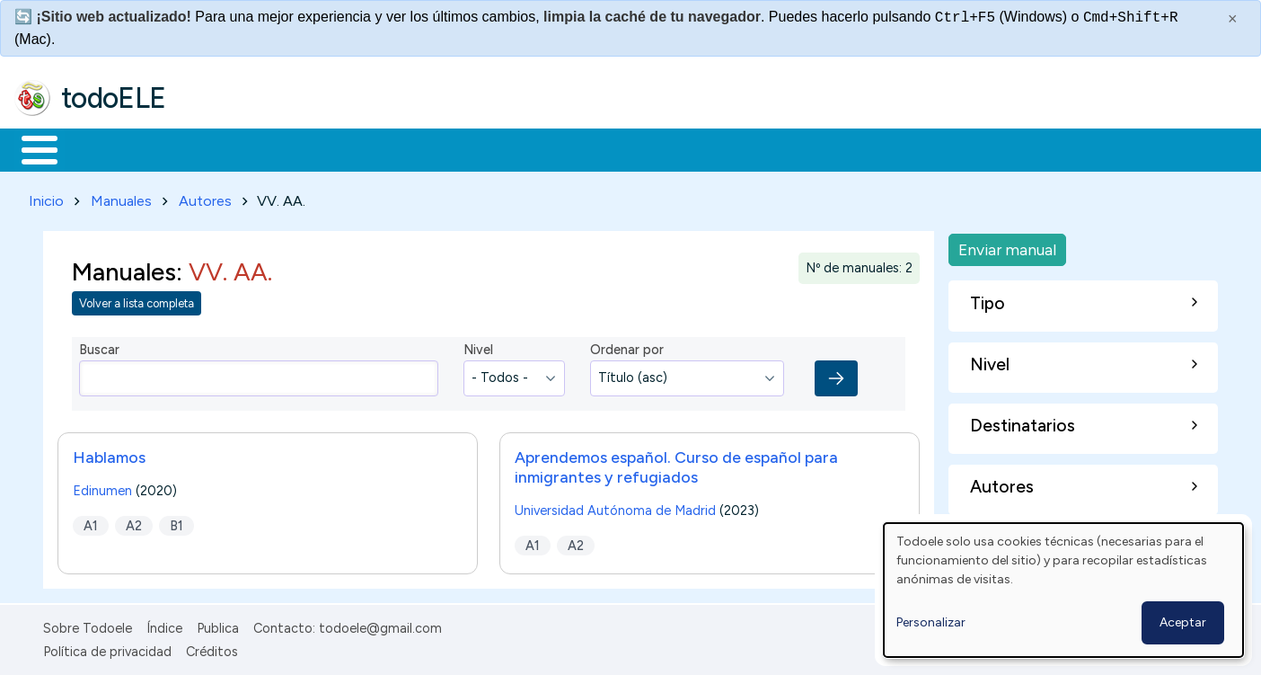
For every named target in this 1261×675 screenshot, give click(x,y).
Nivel (478, 347)
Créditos (212, 648)
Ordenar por (627, 347)
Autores (205, 197)
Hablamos (109, 453)
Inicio (30, 148)
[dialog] (1063, 590)
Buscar (738, 148)
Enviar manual (1007, 245)
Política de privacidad (107, 648)
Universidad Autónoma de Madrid (615, 507)
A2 (134, 522)
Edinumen (102, 487)
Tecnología (537, 148)
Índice (164, 625)
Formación (216, 148)
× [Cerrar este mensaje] (1233, 19)
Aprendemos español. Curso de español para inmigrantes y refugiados (676, 463)
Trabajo (323, 148)
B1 (176, 522)
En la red (424, 148)
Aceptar (1183, 622)
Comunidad (657, 148)
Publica (218, 625)
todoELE (113, 98)
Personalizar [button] (931, 622)
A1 (91, 522)
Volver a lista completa (136, 300)
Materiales (101, 148)
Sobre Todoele (87, 625)
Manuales (121, 197)
